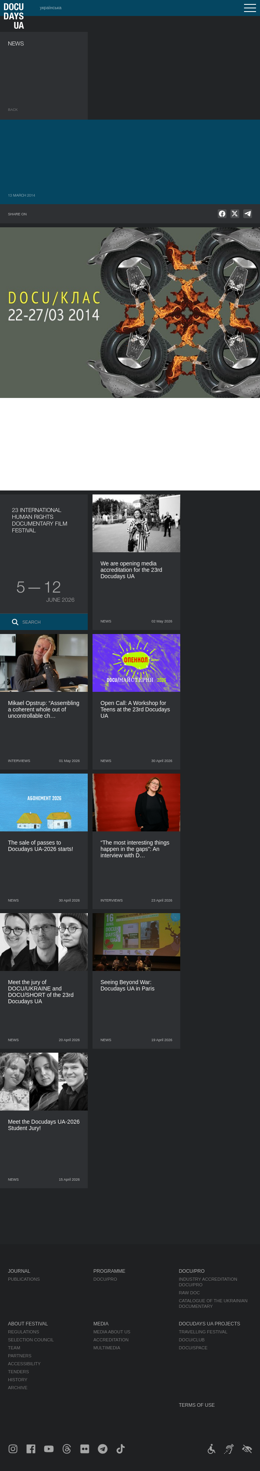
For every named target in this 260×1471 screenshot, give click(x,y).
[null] (222, 213)
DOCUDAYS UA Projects (209, 1324)
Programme (109, 1271)
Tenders (18, 1371)
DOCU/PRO (105, 1279)
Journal (19, 1271)
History (18, 1379)
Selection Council (31, 1339)
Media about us (111, 1331)
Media (100, 1324)
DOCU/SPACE (193, 1347)
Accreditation (110, 1339)
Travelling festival (203, 1331)
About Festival (28, 1324)
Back (13, 110)
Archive (18, 1387)
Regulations (23, 1331)
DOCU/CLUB (192, 1339)
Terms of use (197, 1405)
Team (14, 1347)
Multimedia (106, 1347)
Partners (20, 1355)
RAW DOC (189, 1292)
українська (50, 7)
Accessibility (24, 1363)
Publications (24, 1279)
